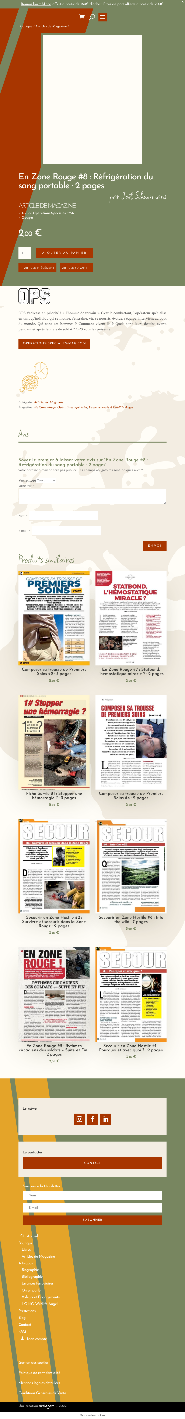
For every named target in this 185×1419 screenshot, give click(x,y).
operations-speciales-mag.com (54, 343)
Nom (23, 516)
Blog (21, 1318)
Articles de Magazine (51, 26)
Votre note (27, 480)
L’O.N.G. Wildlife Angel (39, 1304)
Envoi (155, 545)
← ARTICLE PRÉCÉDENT (37, 268)
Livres (26, 1250)
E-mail (24, 531)
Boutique (25, 26)
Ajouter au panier (64, 253)
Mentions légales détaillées (39, 1383)
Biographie (30, 1270)
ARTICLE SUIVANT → (76, 268)
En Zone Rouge (45, 407)
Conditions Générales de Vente (42, 1393)
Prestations (26, 1311)
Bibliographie (32, 1277)
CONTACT (92, 1163)
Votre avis (26, 486)
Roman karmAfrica (36, 4)
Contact (24, 1325)
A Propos (25, 1263)
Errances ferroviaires (37, 1284)
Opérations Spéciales (72, 407)
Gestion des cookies (33, 1363)
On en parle (31, 1291)
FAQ (22, 1332)
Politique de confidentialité (39, 1373)
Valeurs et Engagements (40, 1297)
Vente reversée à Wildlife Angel (111, 407)
